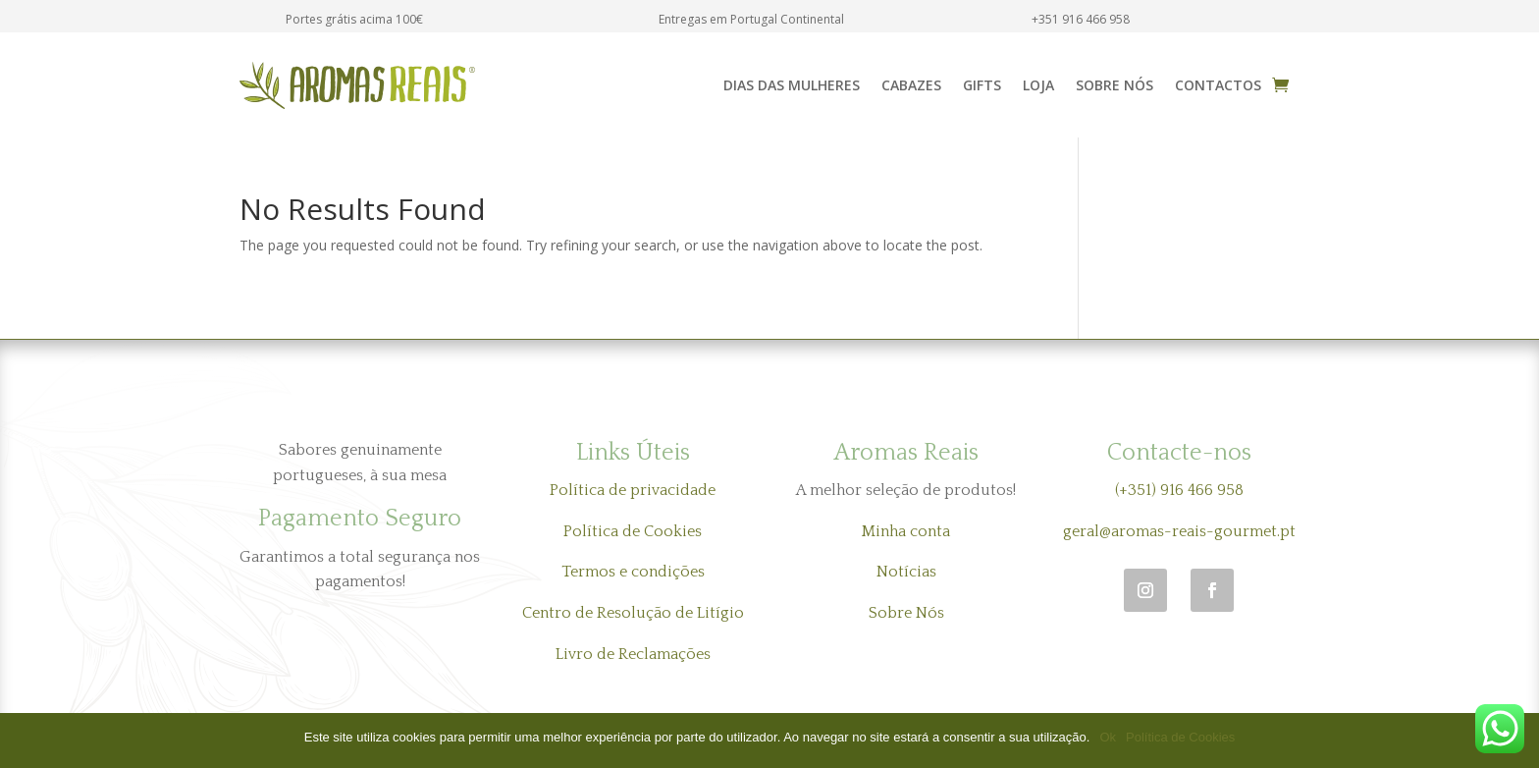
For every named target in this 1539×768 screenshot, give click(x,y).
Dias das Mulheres (791, 85)
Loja (1038, 85)
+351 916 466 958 (1081, 19)
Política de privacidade (633, 490)
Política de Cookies (632, 531)
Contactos (1218, 85)
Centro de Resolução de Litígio (633, 613)
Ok (1107, 737)
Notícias (906, 571)
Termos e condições (633, 571)
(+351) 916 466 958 (1179, 490)
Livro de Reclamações (633, 654)
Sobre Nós (1114, 85)
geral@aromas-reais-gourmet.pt (1179, 531)
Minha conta (906, 531)
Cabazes (911, 85)
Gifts (982, 85)
